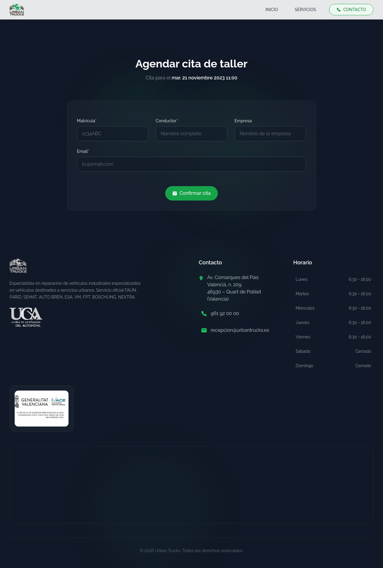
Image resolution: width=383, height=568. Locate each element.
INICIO (271, 9)
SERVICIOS (305, 9)
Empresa (243, 120)
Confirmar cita (191, 193)
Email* (83, 151)
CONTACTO (351, 9)
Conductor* (167, 120)
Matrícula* (86, 120)
